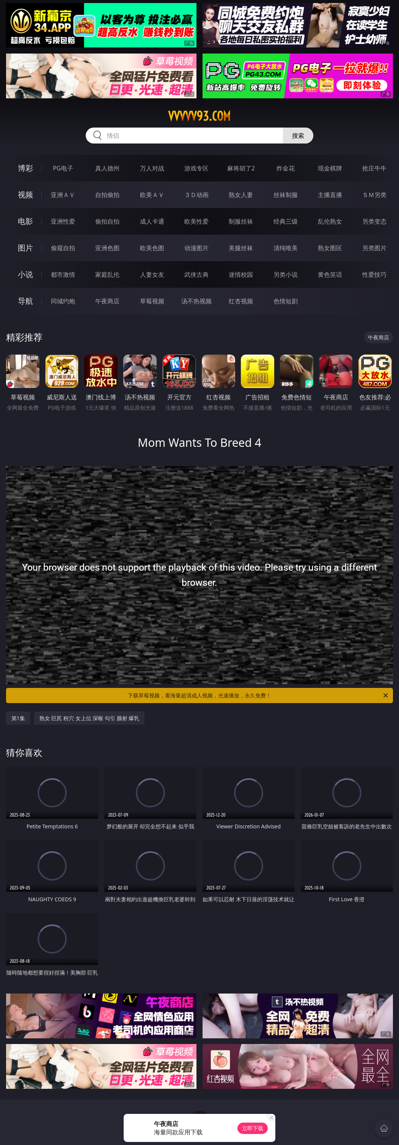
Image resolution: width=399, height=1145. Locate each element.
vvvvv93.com (199, 116)
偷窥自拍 (63, 248)
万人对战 (152, 168)
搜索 (298, 135)
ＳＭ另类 (374, 195)
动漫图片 (196, 248)
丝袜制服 (285, 195)
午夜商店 (107, 301)
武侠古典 (196, 274)
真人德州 (107, 168)
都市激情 (63, 274)
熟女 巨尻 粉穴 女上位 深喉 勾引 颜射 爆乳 (89, 718)
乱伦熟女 (330, 221)
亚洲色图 (107, 248)
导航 (25, 301)
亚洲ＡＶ (63, 195)
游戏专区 (196, 168)
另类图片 (374, 248)
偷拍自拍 (107, 221)
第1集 (18, 718)
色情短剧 (285, 301)
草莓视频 (152, 301)
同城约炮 (63, 301)
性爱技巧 (374, 274)
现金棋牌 (330, 168)
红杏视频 (241, 301)
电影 (25, 221)
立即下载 (252, 1128)
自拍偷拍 (107, 195)
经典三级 (285, 221)
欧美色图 (152, 248)
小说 (25, 274)
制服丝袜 (241, 221)
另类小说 (285, 274)
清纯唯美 (285, 248)
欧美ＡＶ (152, 195)
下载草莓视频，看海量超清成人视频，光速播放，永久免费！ (258, 695)
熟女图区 (330, 248)
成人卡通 (152, 221)
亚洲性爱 (63, 221)
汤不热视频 (196, 301)
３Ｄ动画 (196, 195)
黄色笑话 (330, 274)
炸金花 (285, 168)
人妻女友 (152, 274)
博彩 (25, 168)
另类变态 (374, 221)
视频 (25, 194)
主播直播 (330, 195)
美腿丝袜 (241, 248)
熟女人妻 (241, 195)
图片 (25, 248)
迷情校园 (241, 274)
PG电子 (63, 168)
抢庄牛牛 (374, 168)
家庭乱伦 (107, 274)
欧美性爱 (196, 221)
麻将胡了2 (241, 168)
